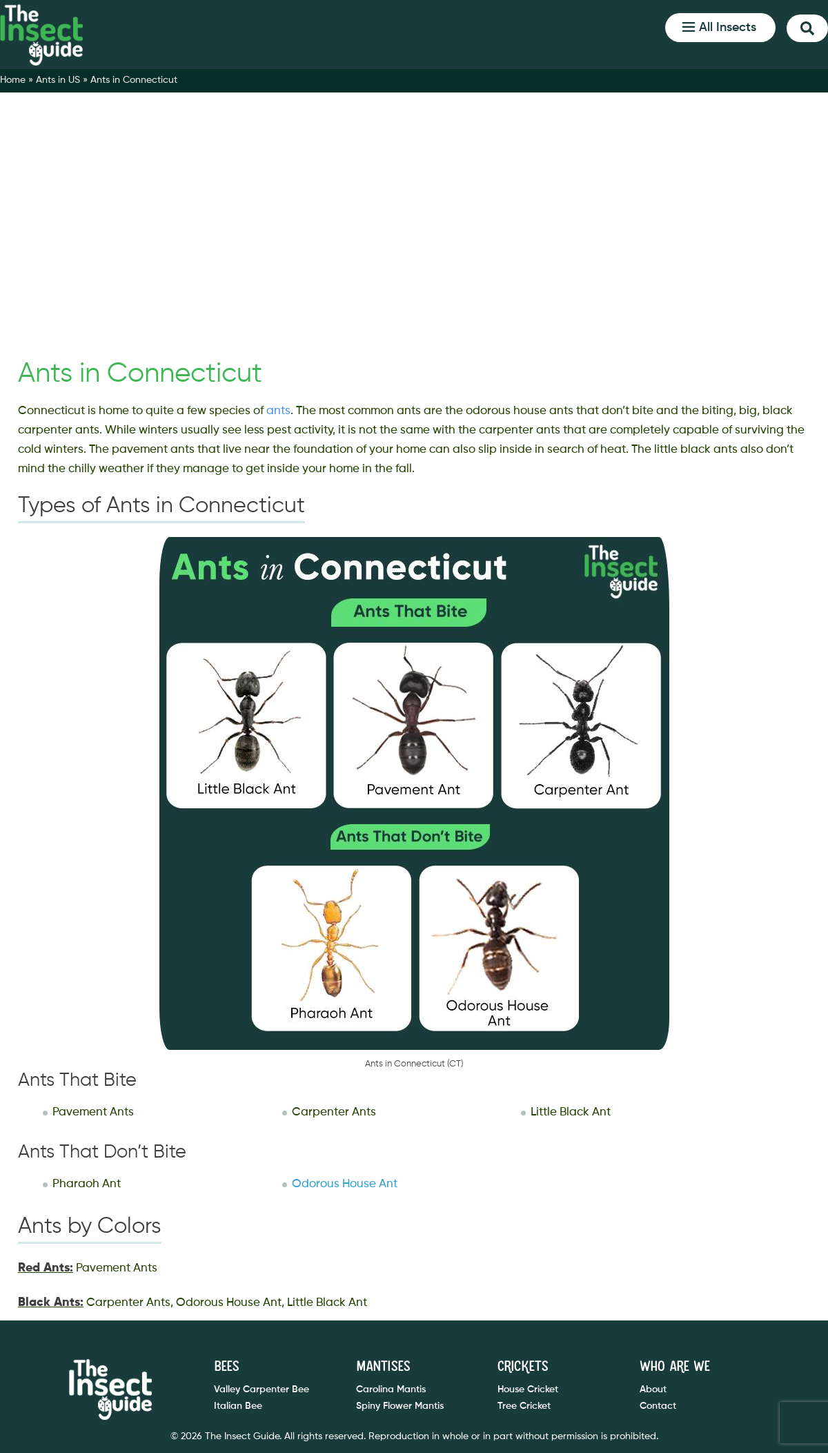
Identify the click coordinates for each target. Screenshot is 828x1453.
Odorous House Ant (344, 1184)
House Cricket (527, 1389)
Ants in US (58, 80)
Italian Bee (238, 1406)
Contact (658, 1406)
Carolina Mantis (391, 1389)
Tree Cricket (524, 1406)
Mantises (383, 1367)
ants (278, 411)
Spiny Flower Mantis (400, 1406)
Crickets (522, 1367)
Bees (226, 1367)
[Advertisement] (414, 243)
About (653, 1389)
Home (13, 80)
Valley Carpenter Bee (261, 1389)
